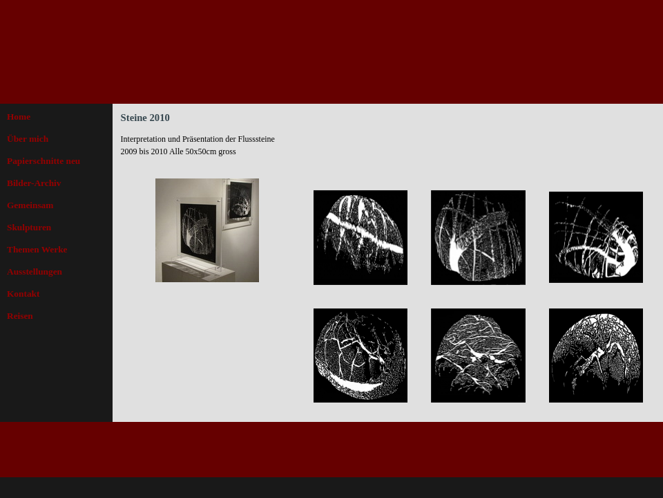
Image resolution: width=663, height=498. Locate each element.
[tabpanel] (207, 151)
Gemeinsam (30, 205)
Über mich (27, 138)
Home (18, 116)
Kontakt (23, 293)
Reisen (20, 316)
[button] (361, 237)
